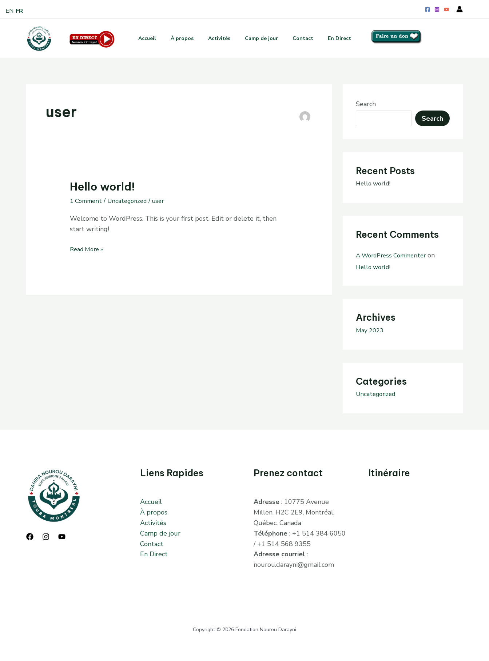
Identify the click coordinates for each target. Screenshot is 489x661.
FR (20, 10)
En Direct (346, 38)
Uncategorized (132, 200)
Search (366, 104)
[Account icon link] (459, 9)
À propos (177, 38)
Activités (218, 38)
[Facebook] (427, 9)
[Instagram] (437, 9)
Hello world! (102, 186)
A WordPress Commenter (394, 255)
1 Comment (87, 200)
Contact (307, 38)
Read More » (89, 248)
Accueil (140, 38)
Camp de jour (262, 38)
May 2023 (371, 330)
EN (10, 10)
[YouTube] (446, 9)
